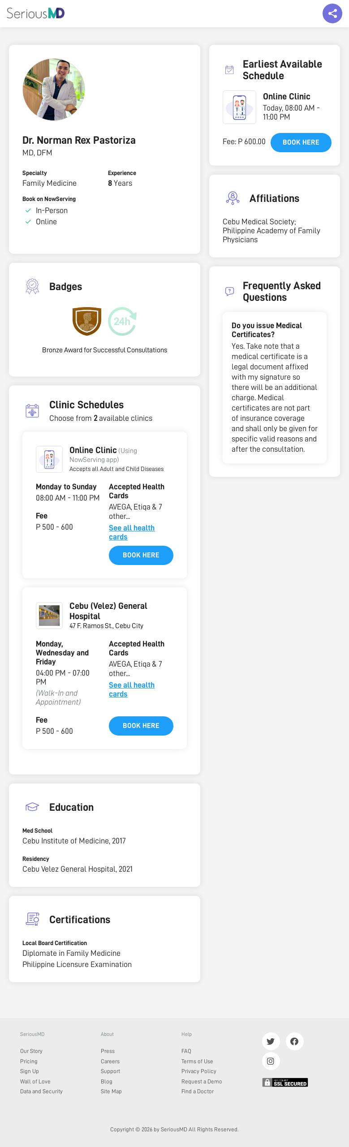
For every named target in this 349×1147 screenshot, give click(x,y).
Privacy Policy (198, 1071)
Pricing (29, 1061)
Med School (37, 830)
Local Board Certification (54, 943)
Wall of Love (35, 1081)
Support (110, 1071)
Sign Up (29, 1071)
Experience (122, 173)
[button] (49, 459)
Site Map (111, 1091)
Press (108, 1051)
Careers (110, 1061)
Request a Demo (201, 1081)
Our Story (31, 1051)
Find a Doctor (197, 1091)
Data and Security (41, 1091)
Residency (35, 859)
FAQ (186, 1051)
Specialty (34, 173)
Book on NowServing (49, 199)
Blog (106, 1081)
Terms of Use (197, 1061)
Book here (141, 555)
